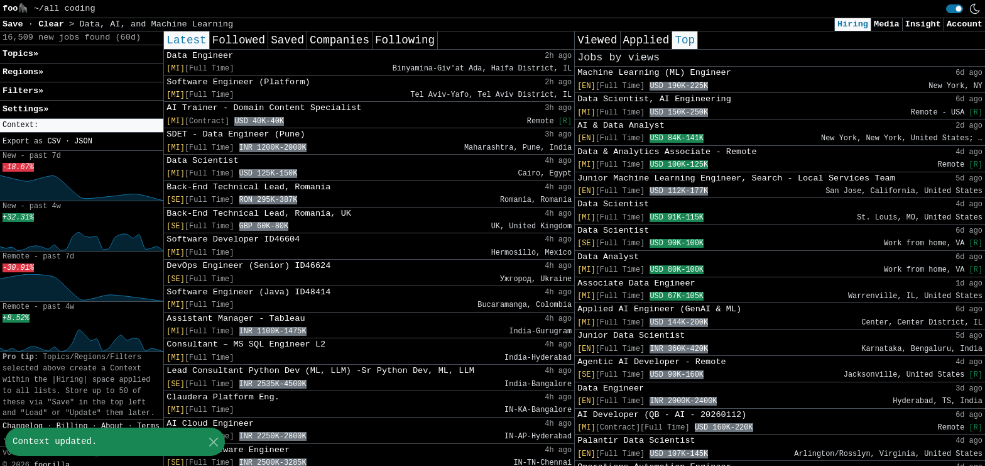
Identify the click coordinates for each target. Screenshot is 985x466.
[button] (81, 125)
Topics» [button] (20, 53)
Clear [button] (53, 24)
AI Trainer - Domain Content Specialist (263, 108)
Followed (238, 40)
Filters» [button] (23, 91)
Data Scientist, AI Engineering (654, 99)
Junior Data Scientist (631, 335)
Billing (72, 426)
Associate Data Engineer (636, 283)
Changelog (23, 426)
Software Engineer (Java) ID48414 (248, 292)
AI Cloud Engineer (210, 423)
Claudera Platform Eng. (222, 397)
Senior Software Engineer (228, 450)
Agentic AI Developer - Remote (651, 362)
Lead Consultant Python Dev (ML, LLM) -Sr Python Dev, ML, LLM (320, 370)
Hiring (852, 24)
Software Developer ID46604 (233, 239)
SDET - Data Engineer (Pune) (235, 134)
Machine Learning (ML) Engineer (654, 72)
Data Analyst (608, 257)
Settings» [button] (25, 109)
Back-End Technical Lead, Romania (248, 187)
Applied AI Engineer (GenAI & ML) (659, 309)
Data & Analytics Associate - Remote (667, 152)
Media (887, 24)
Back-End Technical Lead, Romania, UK (258, 213)
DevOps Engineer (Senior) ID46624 (248, 265)
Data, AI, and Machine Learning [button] (156, 24)
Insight (923, 24)
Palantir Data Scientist (636, 440)
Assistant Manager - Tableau (235, 318)
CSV (53, 141)
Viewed (597, 40)
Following (405, 40)
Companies (339, 40)
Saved (287, 40)
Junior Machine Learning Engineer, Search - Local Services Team (736, 178)
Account (964, 24)
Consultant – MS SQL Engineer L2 (245, 344)
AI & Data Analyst (621, 125)
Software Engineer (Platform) (238, 82)
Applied (646, 40)
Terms (148, 426)
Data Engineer (199, 55)
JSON (83, 141)
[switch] (954, 8)
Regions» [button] (23, 72)
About (112, 426)
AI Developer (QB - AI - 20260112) (661, 414)
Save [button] (15, 24)
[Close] (213, 441)
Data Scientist (202, 160)
